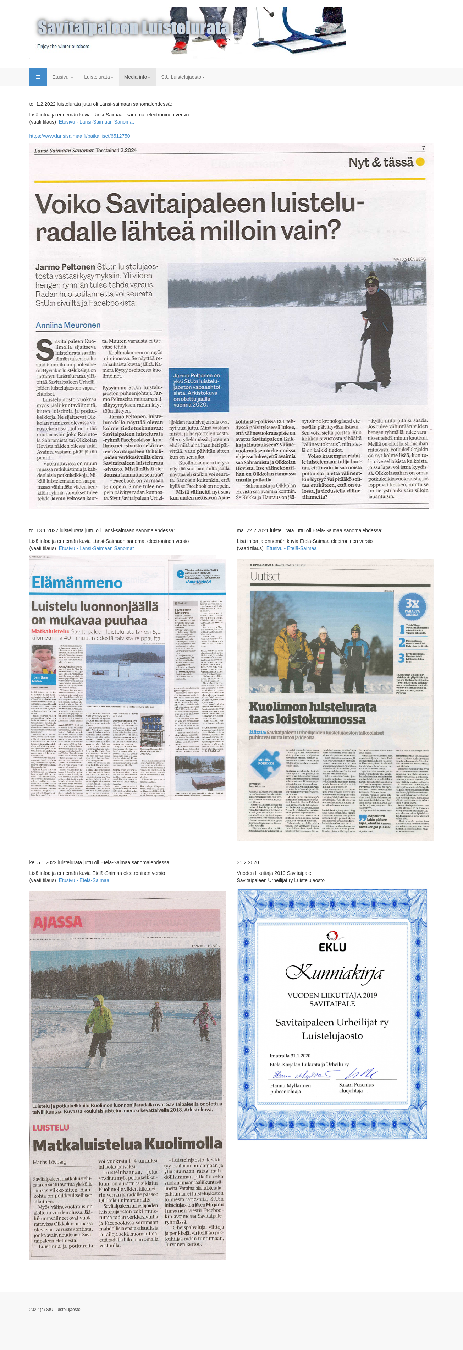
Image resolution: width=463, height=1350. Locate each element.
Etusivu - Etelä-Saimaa (291, 548)
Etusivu (63, 77)
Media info (137, 77)
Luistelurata (98, 77)
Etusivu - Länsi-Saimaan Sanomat (98, 122)
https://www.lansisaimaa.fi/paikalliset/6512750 (79, 136)
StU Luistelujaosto (183, 77)
